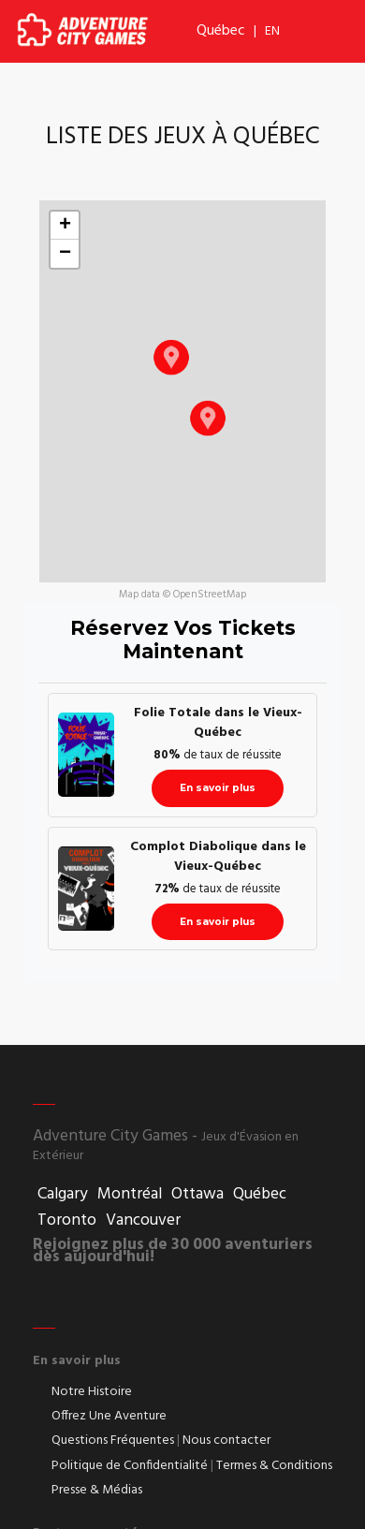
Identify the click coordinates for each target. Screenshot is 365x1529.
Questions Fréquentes (112, 1441)
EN (272, 31)
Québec (221, 31)
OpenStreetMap (209, 594)
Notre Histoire (91, 1392)
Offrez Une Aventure (109, 1416)
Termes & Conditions (274, 1466)
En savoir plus (218, 788)
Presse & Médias (96, 1490)
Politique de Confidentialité (129, 1466)
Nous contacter (226, 1441)
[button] (171, 356)
